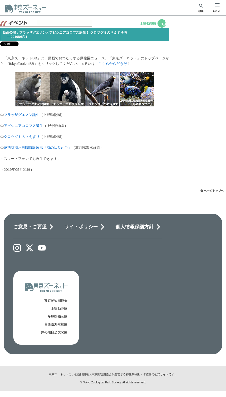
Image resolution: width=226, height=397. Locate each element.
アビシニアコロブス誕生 (23, 126)
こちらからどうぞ (112, 64)
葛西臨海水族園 (56, 324)
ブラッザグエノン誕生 (21, 115)
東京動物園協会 (56, 301)
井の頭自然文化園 (54, 332)
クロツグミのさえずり (21, 137)
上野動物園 (59, 308)
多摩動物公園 (58, 316)
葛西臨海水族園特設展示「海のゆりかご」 (38, 148)
